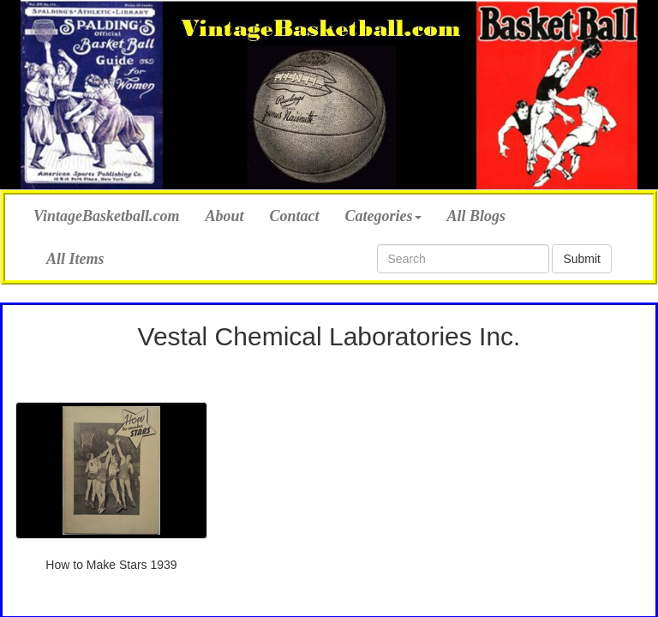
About (225, 216)
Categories (383, 216)
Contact (295, 216)
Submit (582, 259)
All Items (75, 258)
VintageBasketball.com (106, 213)
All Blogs (476, 216)
